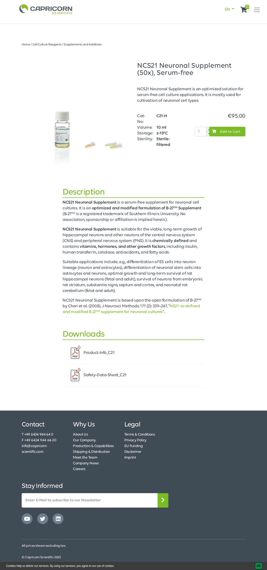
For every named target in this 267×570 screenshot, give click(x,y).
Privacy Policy (135, 440)
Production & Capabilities (93, 446)
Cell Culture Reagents (47, 44)
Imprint (130, 458)
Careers (79, 469)
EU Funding (133, 446)
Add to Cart (225, 131)
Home (26, 44)
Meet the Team (85, 458)
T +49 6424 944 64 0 (37, 435)
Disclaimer (132, 452)
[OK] (258, 566)
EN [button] (228, 9)
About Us (80, 435)
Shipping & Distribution (91, 452)
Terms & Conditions (139, 435)
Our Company (84, 440)
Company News (86, 463)
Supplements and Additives (83, 44)
